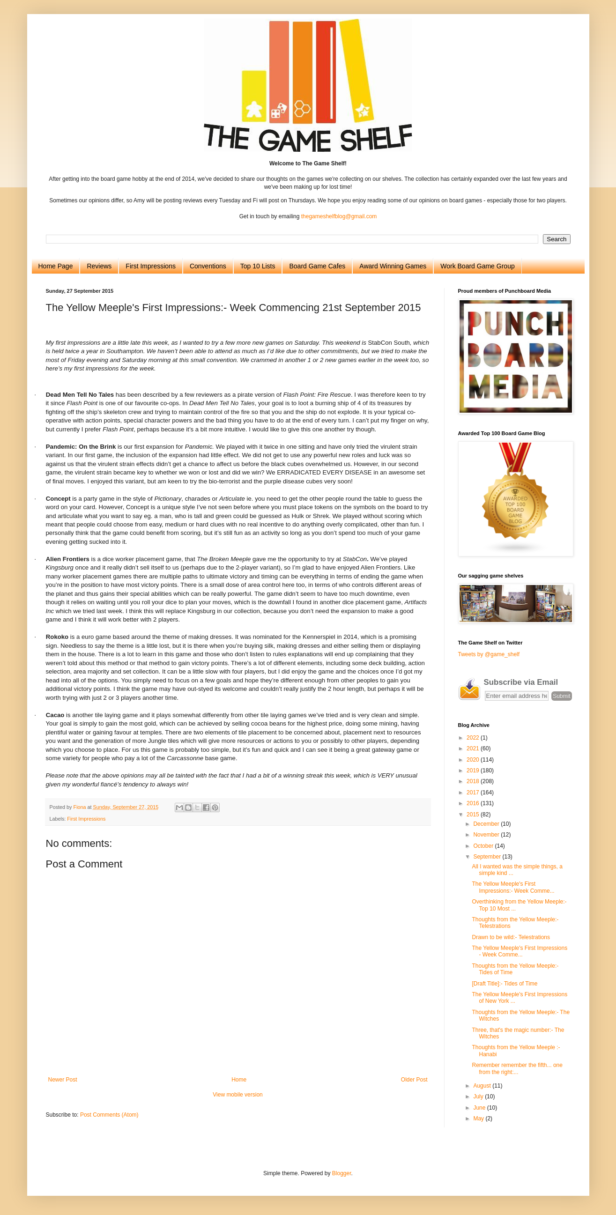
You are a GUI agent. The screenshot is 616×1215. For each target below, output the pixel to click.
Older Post (414, 1079)
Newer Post (62, 1079)
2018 (474, 781)
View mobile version (238, 1094)
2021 (474, 748)
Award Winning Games (392, 266)
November (487, 834)
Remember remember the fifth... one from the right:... (517, 1068)
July (479, 1096)
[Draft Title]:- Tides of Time (504, 983)
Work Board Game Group (477, 266)
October (484, 846)
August (482, 1085)
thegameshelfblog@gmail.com (339, 216)
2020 (474, 759)
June (480, 1107)
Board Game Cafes (317, 266)
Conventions (208, 266)
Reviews (99, 266)
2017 (474, 792)
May (479, 1118)
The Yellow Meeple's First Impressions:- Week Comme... (513, 887)
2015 (474, 814)
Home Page (55, 266)
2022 (474, 737)
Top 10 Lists (257, 266)
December (487, 824)
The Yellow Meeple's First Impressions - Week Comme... (519, 951)
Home (238, 1079)
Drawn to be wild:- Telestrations (511, 937)
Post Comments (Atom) (109, 1114)
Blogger (341, 1173)
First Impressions (151, 266)
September (487, 856)
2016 (474, 803)
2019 (474, 770)
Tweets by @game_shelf (489, 654)
